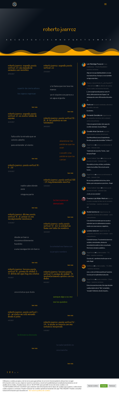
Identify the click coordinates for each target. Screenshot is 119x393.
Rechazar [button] (112, 386)
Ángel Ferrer (90, 145)
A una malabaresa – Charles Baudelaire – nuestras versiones (97, 66)
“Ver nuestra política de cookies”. (39, 390)
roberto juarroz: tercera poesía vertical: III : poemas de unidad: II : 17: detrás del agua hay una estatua (23, 271)
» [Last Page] (17, 372)
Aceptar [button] (103, 386)
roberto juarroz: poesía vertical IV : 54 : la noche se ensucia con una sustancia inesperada (59, 324)
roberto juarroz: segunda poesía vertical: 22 (58, 66)
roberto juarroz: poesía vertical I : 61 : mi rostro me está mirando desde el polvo (23, 314)
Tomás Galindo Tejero (94, 158)
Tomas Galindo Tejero (94, 188)
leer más (34, 107)
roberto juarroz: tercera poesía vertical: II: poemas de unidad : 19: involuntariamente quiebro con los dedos (59, 275)
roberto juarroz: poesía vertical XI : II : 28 (24, 166)
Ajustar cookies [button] (93, 386)
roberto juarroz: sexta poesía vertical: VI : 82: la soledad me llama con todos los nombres (57, 226)
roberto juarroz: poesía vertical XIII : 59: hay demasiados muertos (59, 181)
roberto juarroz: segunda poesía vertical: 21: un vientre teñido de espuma (22, 116)
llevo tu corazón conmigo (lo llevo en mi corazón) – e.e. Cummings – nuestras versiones (100, 201)
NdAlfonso (90, 266)
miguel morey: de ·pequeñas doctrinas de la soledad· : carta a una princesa (99, 118)
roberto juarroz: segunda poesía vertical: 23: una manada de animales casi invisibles (22, 68)
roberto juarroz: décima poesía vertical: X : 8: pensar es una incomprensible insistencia (21, 217)
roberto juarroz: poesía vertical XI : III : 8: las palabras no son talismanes (59, 120)
